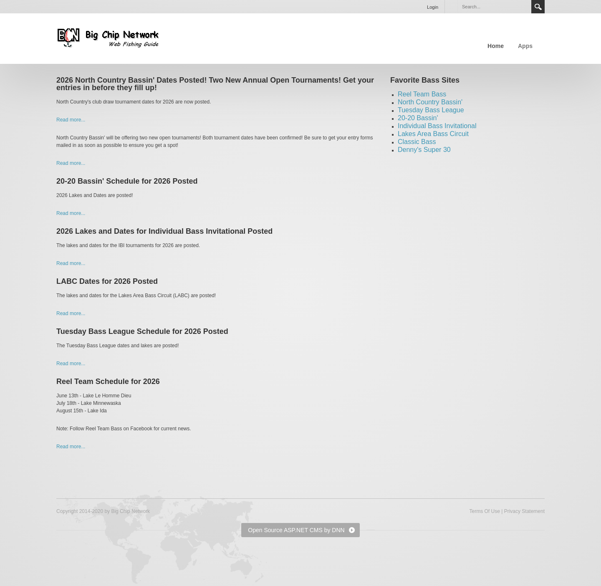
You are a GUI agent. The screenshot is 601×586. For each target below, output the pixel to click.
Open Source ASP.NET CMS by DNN (296, 530)
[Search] (494, 6)
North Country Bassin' (430, 102)
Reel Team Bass (422, 94)
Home (495, 46)
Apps (525, 46)
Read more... (70, 120)
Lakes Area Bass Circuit (433, 133)
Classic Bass (417, 141)
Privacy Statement (524, 511)
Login (432, 7)
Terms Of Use (484, 511)
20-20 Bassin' (418, 117)
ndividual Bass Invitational (437, 125)
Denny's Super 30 (424, 149)
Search (538, 6)
